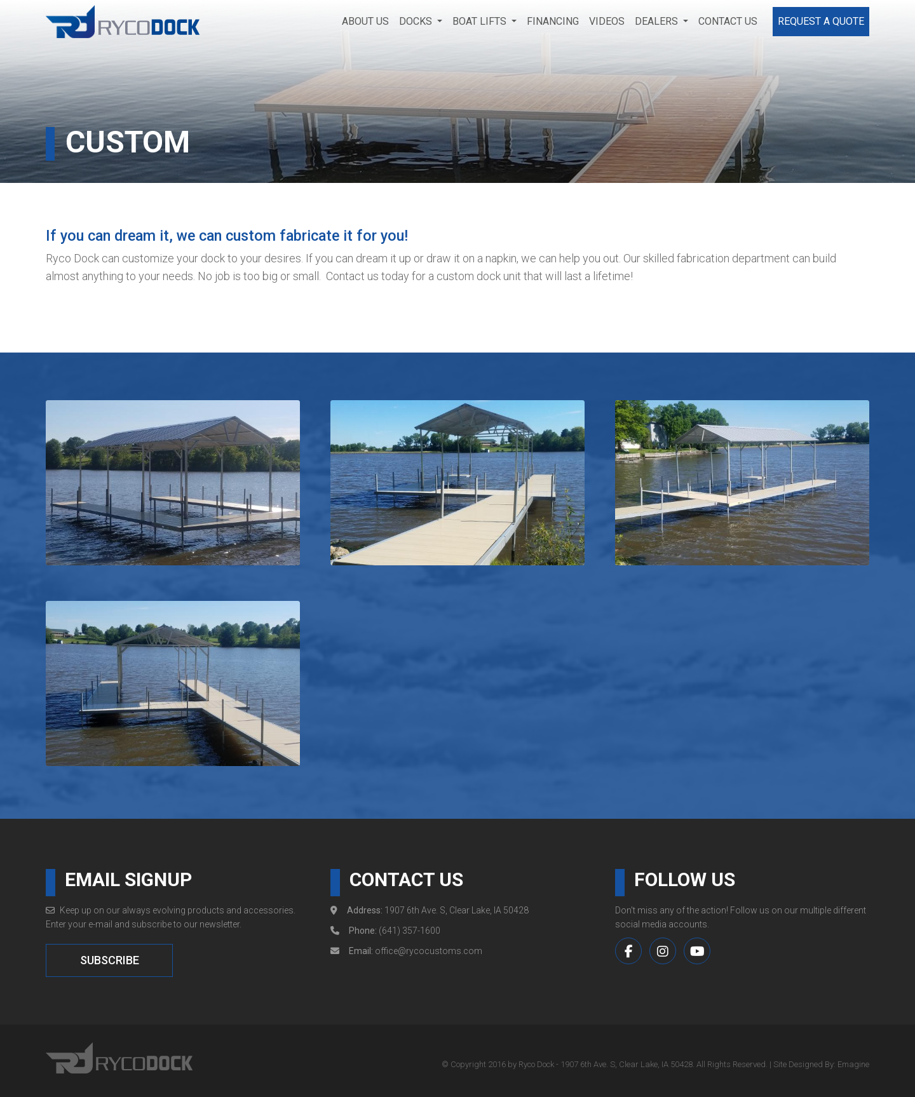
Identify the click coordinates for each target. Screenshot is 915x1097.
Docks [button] (417, 21)
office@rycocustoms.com (428, 951)
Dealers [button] (658, 21)
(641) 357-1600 (409, 931)
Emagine (853, 1064)
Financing (553, 21)
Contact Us (727, 21)
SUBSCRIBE (109, 960)
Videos (607, 21)
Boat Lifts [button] (480, 21)
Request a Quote (821, 21)
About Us (365, 21)
